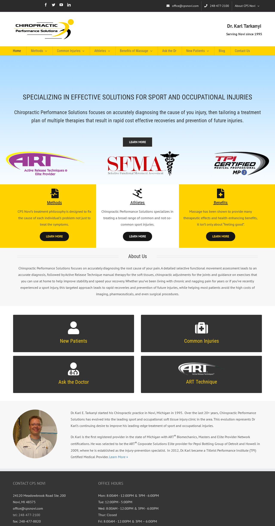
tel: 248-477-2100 (26, 515)
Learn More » (118, 457)
